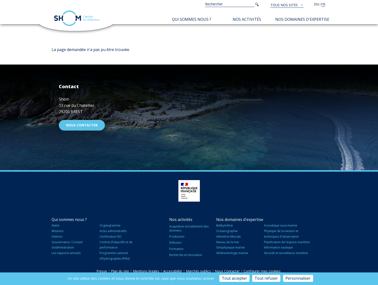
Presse (101, 271)
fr (323, 4)
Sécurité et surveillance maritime (286, 253)
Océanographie (227, 231)
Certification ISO (111, 236)
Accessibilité (172, 271)
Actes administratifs (113, 231)
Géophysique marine (230, 247)
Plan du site (120, 271)
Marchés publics (198, 271)
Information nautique (278, 247)
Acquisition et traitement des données (189, 228)
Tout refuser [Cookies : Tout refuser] (266, 278)
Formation (176, 249)
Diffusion (175, 243)
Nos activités (247, 19)
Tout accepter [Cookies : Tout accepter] (234, 278)
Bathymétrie (224, 225)
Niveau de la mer (227, 242)
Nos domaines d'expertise (302, 19)
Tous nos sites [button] (284, 5)
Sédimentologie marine (232, 253)
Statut (55, 225)
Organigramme (110, 225)
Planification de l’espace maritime (287, 242)
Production (176, 236)
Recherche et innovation (185, 255)
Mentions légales (146, 271)
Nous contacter (82, 125)
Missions (57, 231)
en (316, 4)
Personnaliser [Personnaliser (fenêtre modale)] (298, 278)
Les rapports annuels (66, 253)
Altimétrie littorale (228, 236)
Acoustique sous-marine (280, 225)
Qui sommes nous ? (191, 19)
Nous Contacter (227, 271)
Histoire (57, 236)
